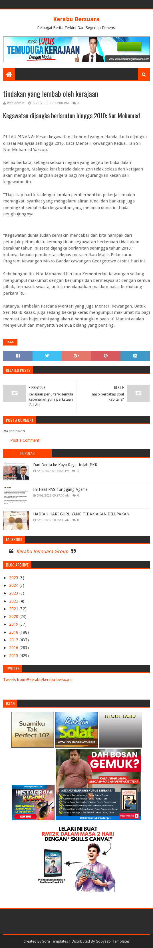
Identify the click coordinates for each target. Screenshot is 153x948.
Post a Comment (24, 440)
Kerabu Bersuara (76, 19)
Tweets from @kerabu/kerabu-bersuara (37, 679)
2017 (14, 640)
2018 (14, 632)
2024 (14, 585)
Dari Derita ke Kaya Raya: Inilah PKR (65, 465)
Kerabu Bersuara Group (42, 551)
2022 (14, 601)
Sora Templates (55, 941)
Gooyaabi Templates (113, 941)
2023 (14, 593)
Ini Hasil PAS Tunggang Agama (60, 489)
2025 (14, 577)
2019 (14, 624)
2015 (14, 655)
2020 (14, 616)
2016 (14, 647)
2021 (14, 608)
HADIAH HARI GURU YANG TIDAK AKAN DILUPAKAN (81, 514)
